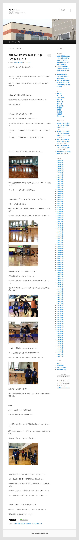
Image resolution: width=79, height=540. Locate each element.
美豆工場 (59, 114)
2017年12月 (60, 303)
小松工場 (22, 523)
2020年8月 (60, 248)
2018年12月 (60, 279)
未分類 (59, 110)
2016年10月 (60, 329)
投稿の (60, 365)
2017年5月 (60, 317)
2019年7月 (60, 264)
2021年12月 (60, 232)
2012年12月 (60, 350)
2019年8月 (60, 262)
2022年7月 (60, 222)
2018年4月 (60, 295)
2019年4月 (60, 270)
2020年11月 (60, 246)
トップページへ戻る (14, 42)
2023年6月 (60, 205)
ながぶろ (14, 10)
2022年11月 (60, 215)
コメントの (61, 367)
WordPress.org (61, 369)
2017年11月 (60, 305)
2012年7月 (60, 356)
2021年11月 (60, 234)
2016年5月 (60, 340)
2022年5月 (60, 226)
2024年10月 (60, 185)
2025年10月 (60, 171)
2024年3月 (60, 193)
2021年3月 (60, 242)
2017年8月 (60, 311)
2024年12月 (60, 181)
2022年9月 (60, 219)
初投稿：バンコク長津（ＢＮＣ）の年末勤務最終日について (63, 125)
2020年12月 (60, 244)
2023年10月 (60, 199)
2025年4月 (60, 177)
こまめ (28, 62)
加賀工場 (17, 523)
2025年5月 (60, 175)
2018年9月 (60, 285)
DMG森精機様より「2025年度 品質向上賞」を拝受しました (63, 76)
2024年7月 (60, 187)
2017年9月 (60, 309)
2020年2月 (60, 256)
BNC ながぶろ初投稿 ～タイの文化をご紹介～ (63, 141)
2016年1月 (60, 348)
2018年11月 (60, 281)
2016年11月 (60, 327)
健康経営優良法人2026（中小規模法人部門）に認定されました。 (63, 58)
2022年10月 (60, 217)
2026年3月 (60, 163)
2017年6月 (60, 315)
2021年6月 (60, 240)
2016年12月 (60, 325)
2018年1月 (60, 301)
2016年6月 (60, 338)
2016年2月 (60, 346)
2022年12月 (60, 213)
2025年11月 (60, 169)
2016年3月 (60, 344)
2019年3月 (60, 272)
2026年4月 (60, 161)
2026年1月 (60, 165)
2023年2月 (60, 211)
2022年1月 (60, 230)
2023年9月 (60, 201)
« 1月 (59, 387)
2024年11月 (60, 183)
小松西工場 (28, 523)
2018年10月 (60, 283)
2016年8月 (60, 333)
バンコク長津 (60, 98)
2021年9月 (60, 236)
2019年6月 (60, 266)
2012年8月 (60, 354)
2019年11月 (60, 258)
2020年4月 (60, 252)
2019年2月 (60, 274)
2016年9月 (60, 331)
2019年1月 (60, 277)
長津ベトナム (60, 116)
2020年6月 (60, 250)
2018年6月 (60, 291)
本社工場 (59, 112)
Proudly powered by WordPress (39, 533)
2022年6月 (60, 224)
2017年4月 (60, 319)
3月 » (67, 387)
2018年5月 (60, 293)
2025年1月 (60, 179)
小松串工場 (60, 102)
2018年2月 (60, 299)
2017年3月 (60, 321)
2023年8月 (60, 203)
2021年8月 (60, 238)
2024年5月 (60, 191)
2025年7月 (60, 173)
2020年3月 (60, 254)
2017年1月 (60, 323)
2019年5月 (60, 268)
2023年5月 (60, 207)
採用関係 (59, 108)
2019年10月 (60, 260)
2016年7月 (60, 335)
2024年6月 (60, 189)
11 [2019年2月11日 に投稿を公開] (59, 382)
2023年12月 (60, 195)
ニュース (59, 96)
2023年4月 (60, 209)
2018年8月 (60, 287)
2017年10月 (60, 307)
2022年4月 (60, 228)
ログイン (59, 363)
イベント (59, 93)
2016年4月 (60, 342)
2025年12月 (60, 167)
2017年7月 (60, 313)
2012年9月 (60, 352)
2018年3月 (60, 297)
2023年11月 (60, 197)
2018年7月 (60, 289)
